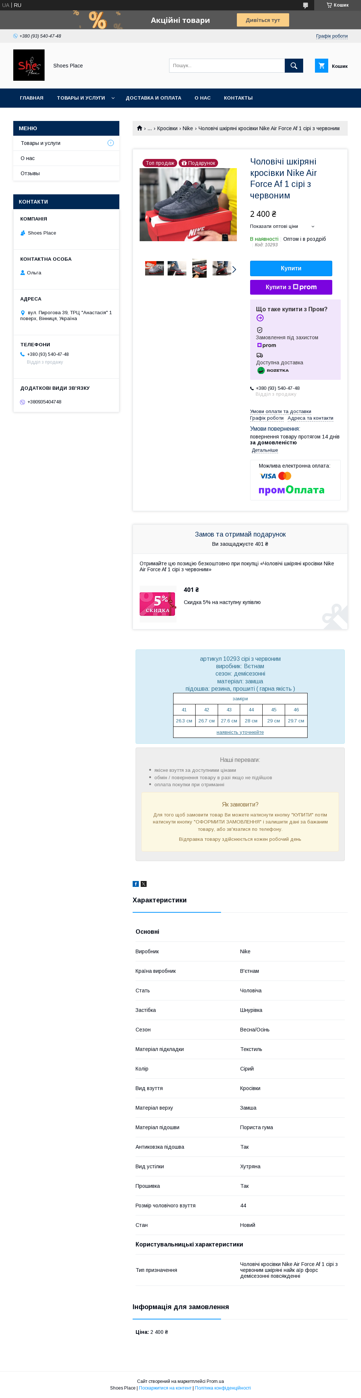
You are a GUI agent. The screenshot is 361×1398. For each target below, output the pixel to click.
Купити (291, 268)
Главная (31, 98)
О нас (202, 98)
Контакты (238, 98)
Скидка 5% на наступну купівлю (222, 602)
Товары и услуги (81, 98)
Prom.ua (215, 1381)
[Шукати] (294, 66)
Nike (188, 128)
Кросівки (167, 128)
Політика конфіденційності (223, 1388)
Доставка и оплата (153, 98)
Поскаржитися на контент (165, 1388)
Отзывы (30, 173)
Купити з (291, 287)
